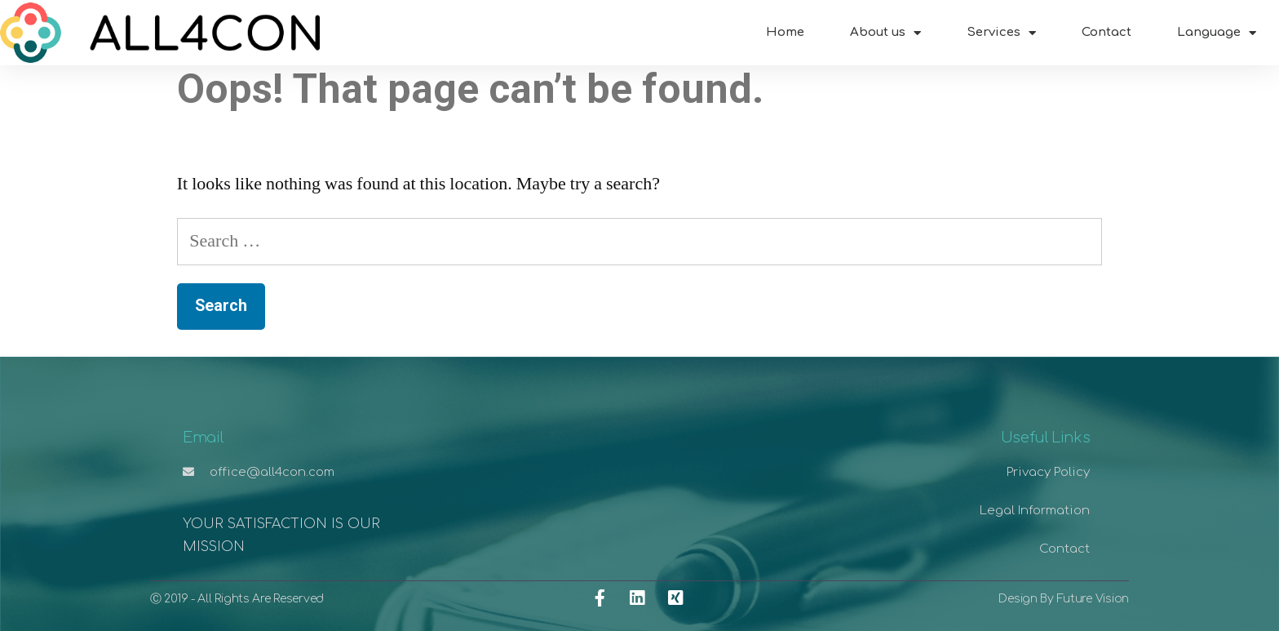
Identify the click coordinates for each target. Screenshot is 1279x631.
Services (1001, 33)
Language (1216, 33)
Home (785, 32)
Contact (1106, 32)
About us (885, 33)
